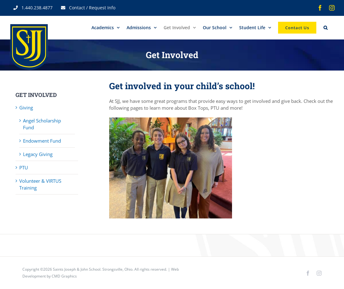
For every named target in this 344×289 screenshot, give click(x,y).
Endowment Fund (42, 141)
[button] (325, 27)
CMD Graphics (64, 276)
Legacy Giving (38, 154)
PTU (23, 167)
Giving (26, 107)
